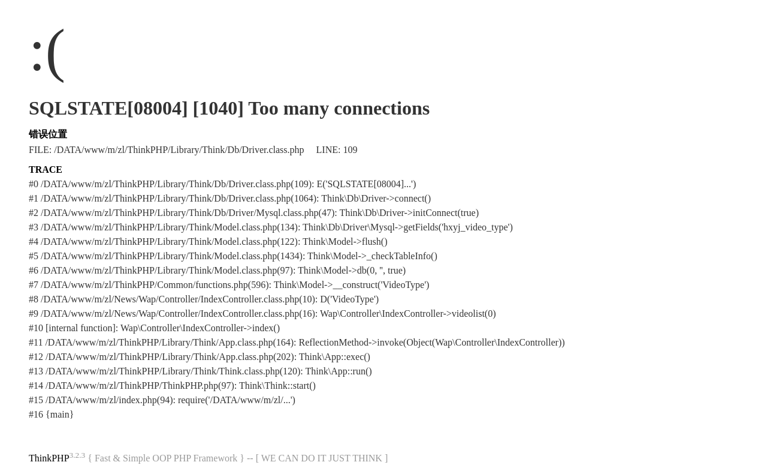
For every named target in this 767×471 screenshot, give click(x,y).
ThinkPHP (49, 458)
